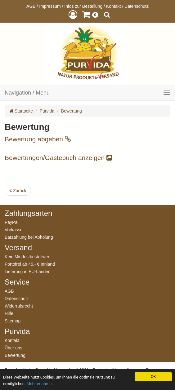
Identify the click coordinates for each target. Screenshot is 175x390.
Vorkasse (14, 229)
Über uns (13, 347)
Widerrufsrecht (19, 306)
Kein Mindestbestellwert (28, 256)
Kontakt (113, 6)
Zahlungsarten (28, 213)
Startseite (21, 111)
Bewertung (71, 111)
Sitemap (12, 320)
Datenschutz (136, 6)
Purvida (47, 111)
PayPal (11, 222)
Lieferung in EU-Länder (27, 271)
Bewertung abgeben (38, 139)
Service (17, 282)
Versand (18, 247)
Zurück (17, 190)
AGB (31, 6)
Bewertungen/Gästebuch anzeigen (58, 157)
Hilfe (9, 313)
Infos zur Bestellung (83, 6)
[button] (73, 14)
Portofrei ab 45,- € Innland (30, 264)
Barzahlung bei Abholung (29, 237)
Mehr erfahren (39, 383)
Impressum (50, 6)
